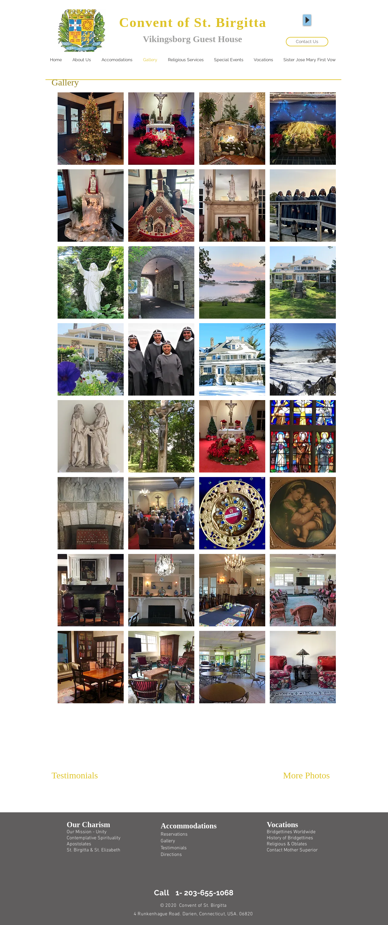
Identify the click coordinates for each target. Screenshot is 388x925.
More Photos (306, 775)
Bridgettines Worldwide (291, 832)
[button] (91, 128)
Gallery (168, 841)
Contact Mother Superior (292, 850)
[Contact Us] (307, 41)
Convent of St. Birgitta (193, 22)
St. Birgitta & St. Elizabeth (93, 850)
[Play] (307, 20)
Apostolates (79, 844)
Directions (171, 855)
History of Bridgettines (290, 838)
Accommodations (189, 826)
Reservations (174, 834)
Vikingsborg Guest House (192, 39)
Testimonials (75, 775)
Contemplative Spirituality (93, 838)
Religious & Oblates (287, 844)
